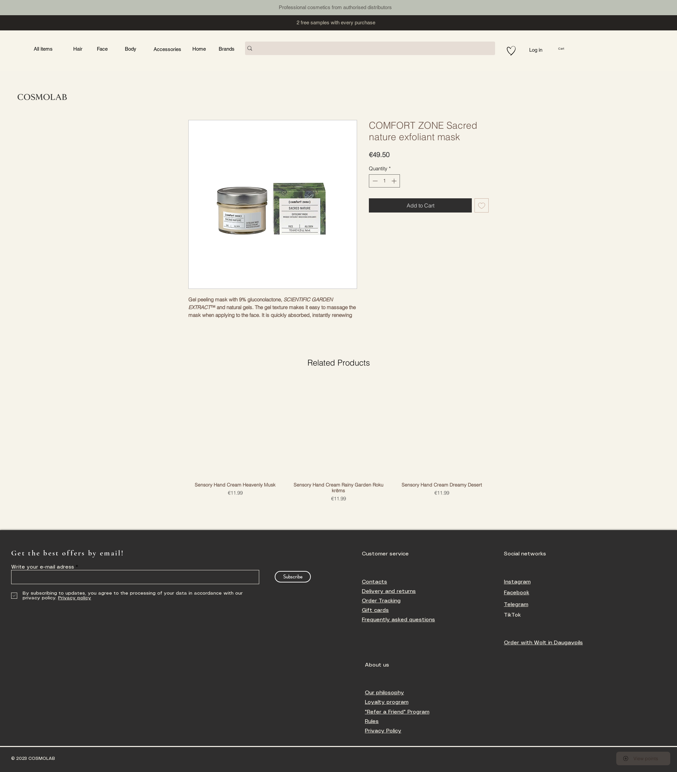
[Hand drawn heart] (511, 50)
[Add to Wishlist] (482, 205)
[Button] (150, 7)
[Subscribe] (293, 576)
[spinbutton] (384, 181)
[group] (338, 441)
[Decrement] (374, 181)
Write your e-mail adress (42, 567)
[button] (572, 48)
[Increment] (394, 181)
